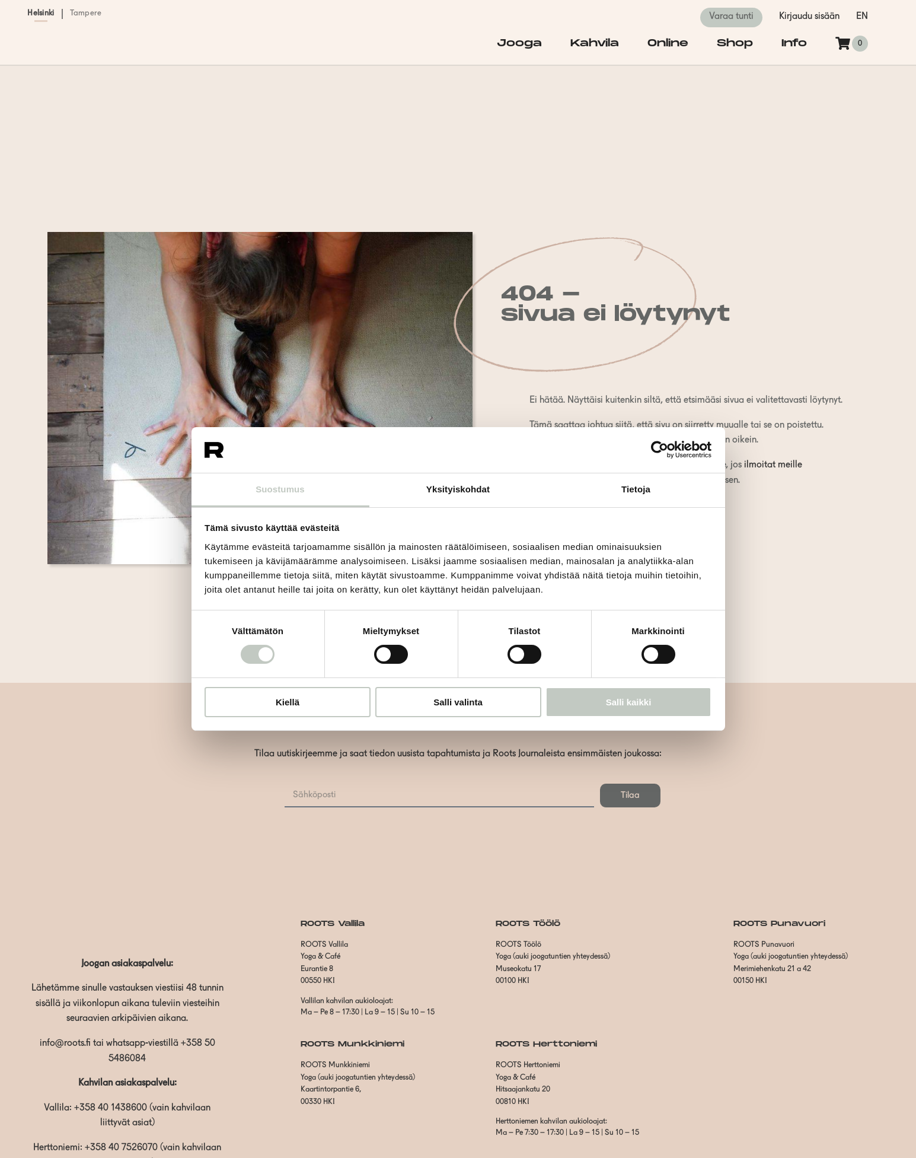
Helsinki (40, 13)
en (862, 16)
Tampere (86, 13)
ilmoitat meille (773, 465)
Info (794, 43)
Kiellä (287, 702)
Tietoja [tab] (635, 489)
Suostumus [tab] (280, 489)
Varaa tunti (731, 16)
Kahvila (594, 43)
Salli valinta (458, 702)
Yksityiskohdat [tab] (458, 489)
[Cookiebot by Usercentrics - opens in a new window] (659, 450)
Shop (735, 43)
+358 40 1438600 (110, 1108)
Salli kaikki (629, 702)
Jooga (519, 43)
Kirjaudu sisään (809, 16)
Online (667, 43)
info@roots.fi (65, 1043)
